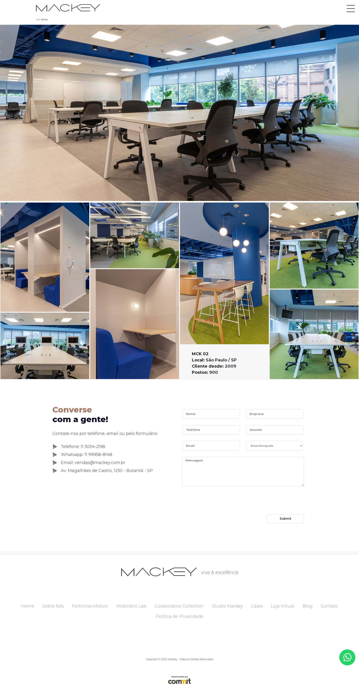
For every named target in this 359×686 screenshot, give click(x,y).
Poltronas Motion (90, 606)
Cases (257, 606)
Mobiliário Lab (132, 606)
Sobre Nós (53, 606)
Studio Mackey (227, 606)
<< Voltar (42, 19)
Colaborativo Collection (179, 606)
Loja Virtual (282, 606)
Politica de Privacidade (180, 616)
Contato (329, 606)
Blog (308, 606)
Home (27, 606)
